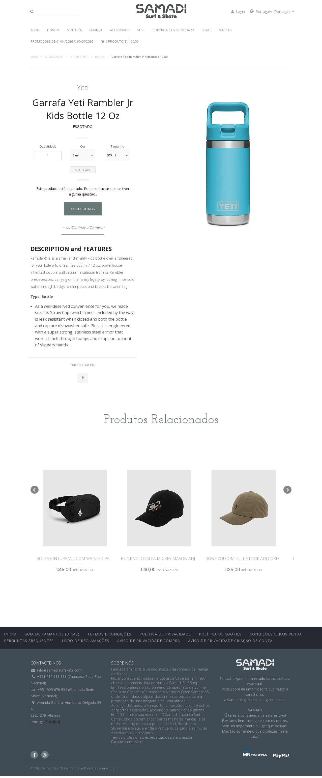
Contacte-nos (83, 209)
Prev (35, 492)
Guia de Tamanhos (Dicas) (51, 636)
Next (287, 492)
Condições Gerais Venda (276, 636)
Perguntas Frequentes (29, 642)
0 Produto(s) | (119, 41)
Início (34, 57)
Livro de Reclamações (85, 642)
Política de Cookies (220, 636)
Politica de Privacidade (165, 636)
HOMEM (53, 30)
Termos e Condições (109, 636)
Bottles (99, 57)
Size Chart (83, 170)
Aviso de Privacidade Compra (148, 642)
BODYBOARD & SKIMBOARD (173, 30)
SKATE (206, 30)
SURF (141, 30)
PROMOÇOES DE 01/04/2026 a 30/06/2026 (62, 41)
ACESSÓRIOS (120, 30)
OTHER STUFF (79, 57)
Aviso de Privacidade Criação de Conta (230, 642)
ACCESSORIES (54, 57)
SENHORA (74, 30)
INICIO (35, 30)
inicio (10, 636)
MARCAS (225, 30)
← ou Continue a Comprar (83, 227)
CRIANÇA (95, 30)
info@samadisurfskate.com (59, 672)
